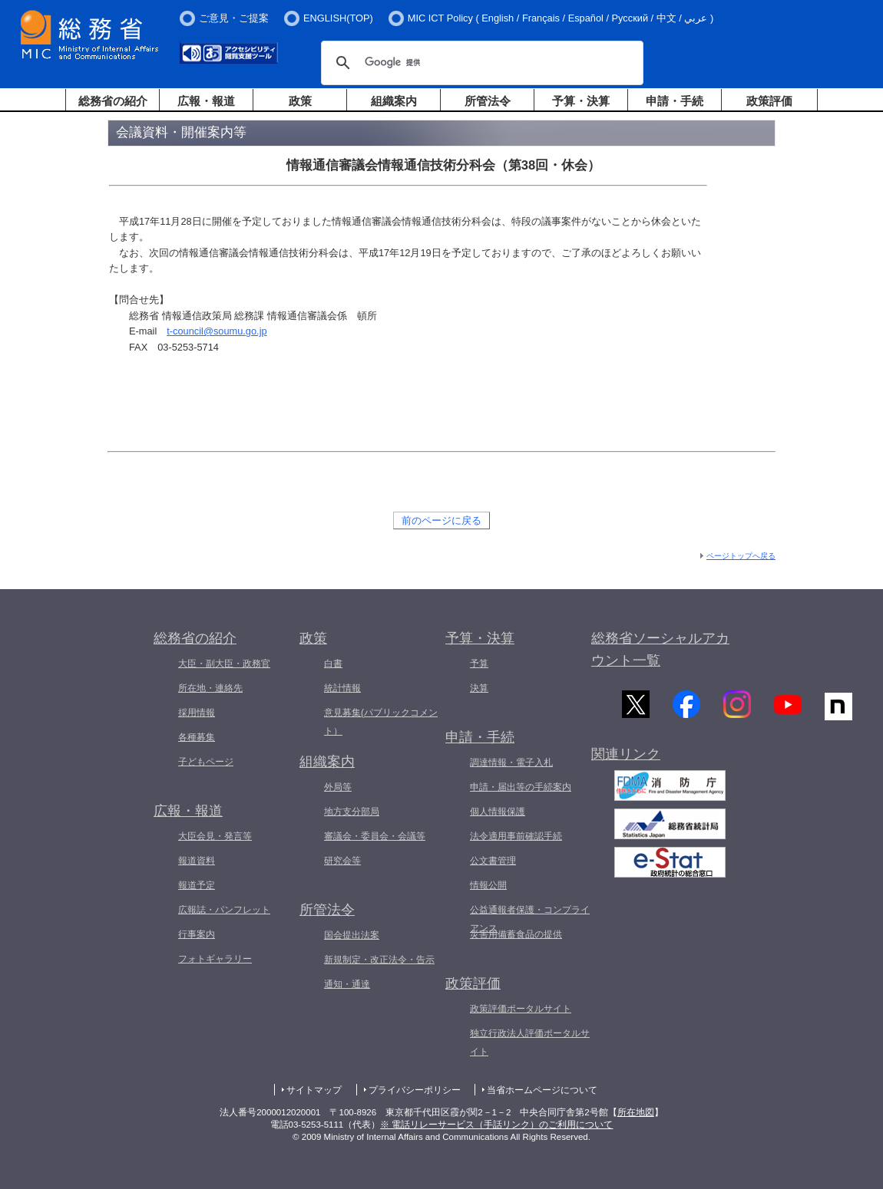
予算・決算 (581, 100)
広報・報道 (206, 100)
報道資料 (196, 860)
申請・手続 (674, 100)
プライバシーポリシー (415, 1090)
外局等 (338, 787)
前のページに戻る (441, 520)
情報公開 (488, 885)
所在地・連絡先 (210, 688)
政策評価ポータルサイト (520, 1008)
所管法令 (488, 100)
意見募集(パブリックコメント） (381, 721)
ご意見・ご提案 (234, 18)
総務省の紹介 (112, 100)
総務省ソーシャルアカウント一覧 (660, 649)
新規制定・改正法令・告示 (379, 959)
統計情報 (342, 688)
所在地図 (635, 1112)
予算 (479, 663)
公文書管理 (493, 860)
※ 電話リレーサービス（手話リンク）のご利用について (496, 1124)
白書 (333, 663)
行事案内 (196, 934)
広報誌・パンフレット (224, 909)
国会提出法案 (351, 935)
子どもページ (205, 761)
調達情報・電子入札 (511, 762)
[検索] (480, 63)
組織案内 (394, 100)
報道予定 (196, 885)
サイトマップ (314, 1090)
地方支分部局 (351, 811)
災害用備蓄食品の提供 (516, 934)
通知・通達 (347, 984)
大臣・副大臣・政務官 (224, 663)
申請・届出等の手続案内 (520, 787)
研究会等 (342, 860)
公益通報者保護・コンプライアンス (530, 919)
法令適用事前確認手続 (516, 836)
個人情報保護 (497, 811)
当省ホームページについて (542, 1090)
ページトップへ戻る (741, 556)
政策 (300, 100)
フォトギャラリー (215, 959)
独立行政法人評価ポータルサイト (530, 1042)
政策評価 (769, 100)
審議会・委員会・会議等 (374, 836)
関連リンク (625, 758)
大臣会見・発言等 (215, 836)
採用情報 (196, 712)
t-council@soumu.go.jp (216, 331)
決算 (479, 688)
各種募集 (196, 737)
